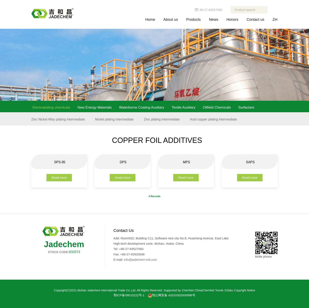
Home (150, 19)
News (213, 19)
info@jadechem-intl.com (140, 259)
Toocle (219, 290)
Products (193, 19)
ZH (274, 19)
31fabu (228, 290)
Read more (59, 177)
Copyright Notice (244, 290)
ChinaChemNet (204, 290)
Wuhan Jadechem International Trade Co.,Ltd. (106, 290)
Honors (232, 19)
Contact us (255, 19)
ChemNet (188, 290)
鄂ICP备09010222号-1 (129, 295)
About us (170, 19)
